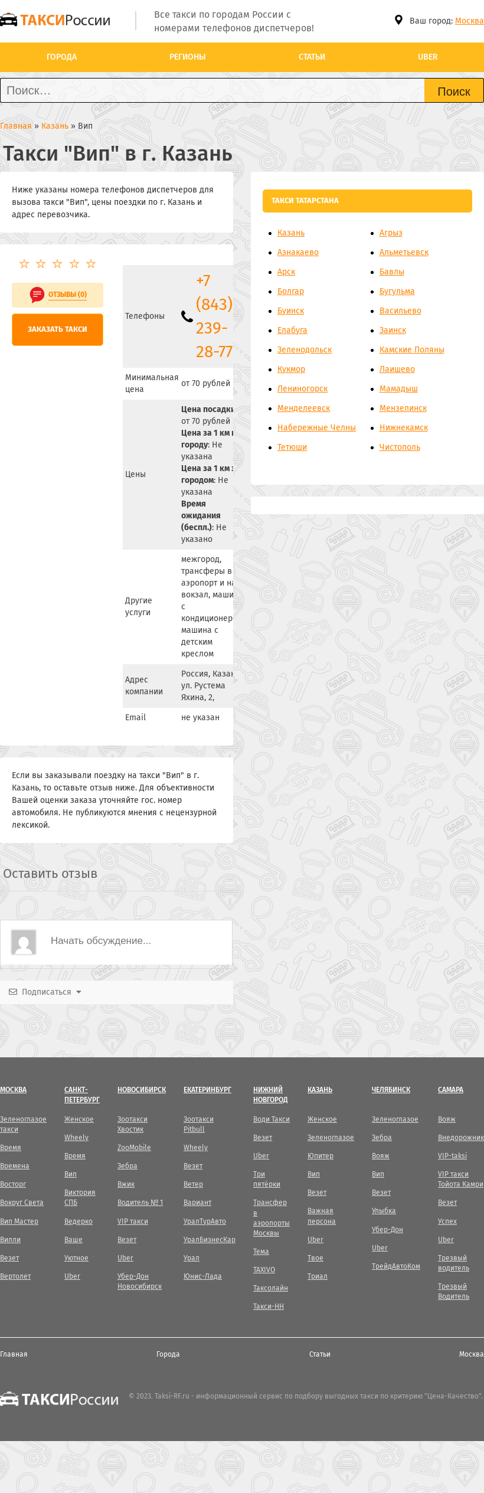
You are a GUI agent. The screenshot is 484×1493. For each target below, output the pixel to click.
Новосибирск (141, 1090)
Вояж (381, 1156)
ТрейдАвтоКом (396, 1266)
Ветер (193, 1184)
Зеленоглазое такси (23, 1124)
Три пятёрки (266, 1179)
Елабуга (292, 330)
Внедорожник (461, 1137)
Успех (447, 1221)
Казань (291, 233)
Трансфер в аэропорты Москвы (271, 1217)
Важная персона (322, 1216)
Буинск (290, 311)
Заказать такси (57, 329)
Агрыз (391, 233)
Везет (9, 1258)
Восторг (13, 1184)
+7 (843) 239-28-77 (214, 316)
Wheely (76, 1137)
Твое (315, 1258)
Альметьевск (404, 252)
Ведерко (78, 1221)
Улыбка (384, 1211)
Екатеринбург (207, 1090)
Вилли (10, 1240)
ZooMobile (134, 1148)
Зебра (127, 1166)
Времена (15, 1166)
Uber (428, 57)
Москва (469, 21)
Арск (286, 272)
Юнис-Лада (203, 1276)
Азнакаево (298, 252)
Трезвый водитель (453, 1263)
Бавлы (392, 272)
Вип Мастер (19, 1221)
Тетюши (292, 447)
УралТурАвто (205, 1221)
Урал (192, 1258)
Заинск (393, 330)
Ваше (73, 1240)
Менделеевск (303, 408)
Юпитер (320, 1156)
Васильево (400, 311)
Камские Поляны (412, 350)
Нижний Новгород (270, 1095)
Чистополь (400, 447)
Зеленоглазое (331, 1137)
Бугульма (397, 291)
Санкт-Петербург (82, 1095)
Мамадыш (399, 389)
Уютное (76, 1258)
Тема (261, 1251)
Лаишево (397, 369)
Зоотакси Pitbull (199, 1124)
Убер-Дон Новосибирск (139, 1281)
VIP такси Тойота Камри (460, 1179)
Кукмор (291, 369)
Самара (450, 1090)
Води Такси (271, 1119)
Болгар (290, 291)
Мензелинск (403, 408)
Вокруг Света (22, 1202)
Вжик (126, 1184)
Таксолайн (270, 1288)
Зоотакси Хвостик (132, 1124)
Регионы (187, 57)
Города (62, 57)
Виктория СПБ (80, 1197)
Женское (79, 1119)
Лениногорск (302, 389)
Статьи (312, 57)
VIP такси (132, 1221)
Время (10, 1148)
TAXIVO (264, 1270)
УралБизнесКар (210, 1240)
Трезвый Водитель (453, 1291)
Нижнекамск (404, 428)
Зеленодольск (304, 350)
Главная (14, 1354)
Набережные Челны (316, 428)
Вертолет (15, 1276)
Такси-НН (268, 1306)
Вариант (197, 1202)
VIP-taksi (452, 1156)
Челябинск (391, 1090)
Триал (318, 1276)
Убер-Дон (387, 1230)
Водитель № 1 (140, 1202)
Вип (70, 1174)
